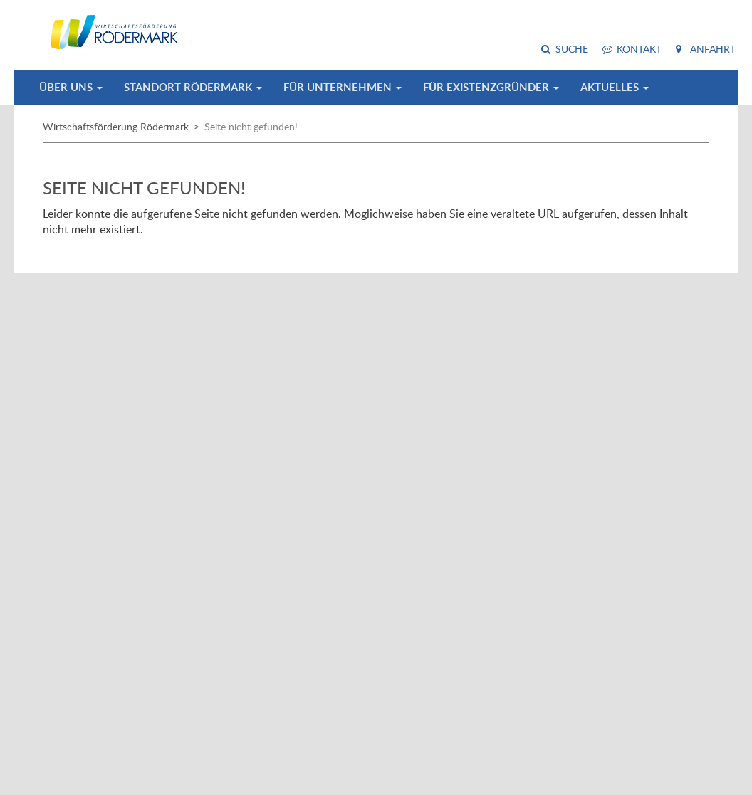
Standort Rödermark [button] (193, 87)
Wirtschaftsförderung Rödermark (116, 126)
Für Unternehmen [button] (342, 87)
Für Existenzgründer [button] (491, 87)
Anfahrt (713, 49)
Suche (571, 49)
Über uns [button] (71, 87)
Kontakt (639, 49)
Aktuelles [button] (614, 87)
